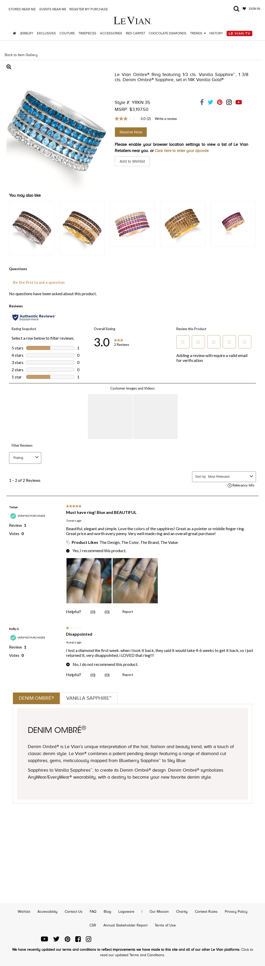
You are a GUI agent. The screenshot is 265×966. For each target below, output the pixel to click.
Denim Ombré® (37, 698)
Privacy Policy (236, 912)
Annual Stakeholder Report (125, 925)
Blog (107, 912)
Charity (182, 912)
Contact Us (73, 912)
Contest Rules (206, 912)
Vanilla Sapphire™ (91, 698)
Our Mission (159, 912)
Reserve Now (131, 132)
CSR (92, 925)
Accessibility (47, 912)
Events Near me (52, 9)
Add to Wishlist (133, 161)
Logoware (126, 912)
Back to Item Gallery (21, 55)
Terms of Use (165, 925)
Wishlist (24, 912)
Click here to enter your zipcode (184, 150)
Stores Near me (22, 9)
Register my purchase (89, 9)
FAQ (93, 912)
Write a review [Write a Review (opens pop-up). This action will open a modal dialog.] (166, 119)
